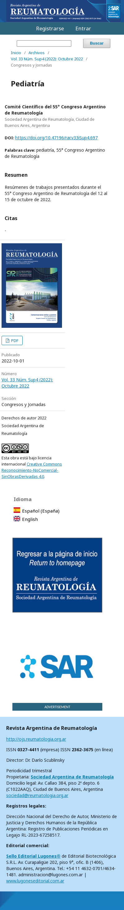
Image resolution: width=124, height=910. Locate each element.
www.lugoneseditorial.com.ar (35, 881)
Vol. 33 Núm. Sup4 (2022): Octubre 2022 (47, 59)
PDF (14, 340)
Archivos (37, 52)
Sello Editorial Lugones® (33, 856)
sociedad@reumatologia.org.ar (37, 795)
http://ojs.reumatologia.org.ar (36, 739)
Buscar (97, 43)
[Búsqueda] (44, 43)
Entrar (83, 28)
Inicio (16, 52)
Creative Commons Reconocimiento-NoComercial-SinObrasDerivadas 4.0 (32, 470)
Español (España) (41, 511)
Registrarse (50, 28)
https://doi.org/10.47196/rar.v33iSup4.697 (56, 138)
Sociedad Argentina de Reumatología (72, 777)
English (30, 519)
